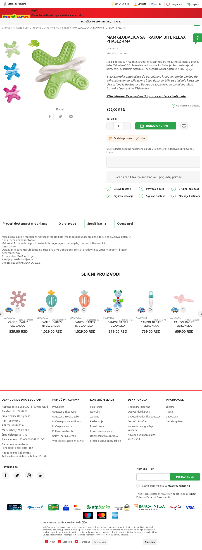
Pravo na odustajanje (101, 440)
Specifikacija (45, 223)
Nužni (53, 542)
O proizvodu (16, 223)
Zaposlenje (172, 425)
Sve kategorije (44, 13)
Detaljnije (187, 69)
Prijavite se (185, 485)
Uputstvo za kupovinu (64, 420)
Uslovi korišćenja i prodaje (104, 445)
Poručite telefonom (93, 21)
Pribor (54, 28)
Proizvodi (37, 28)
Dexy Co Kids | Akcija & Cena (16, 28)
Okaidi (102, 13)
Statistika (67, 542)
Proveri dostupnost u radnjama (29, 232)
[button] (184, 125)
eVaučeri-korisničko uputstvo (144, 425)
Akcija (62, 13)
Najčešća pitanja (175, 430)
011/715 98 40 (113, 21)
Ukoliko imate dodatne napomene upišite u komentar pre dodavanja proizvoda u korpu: (150, 150)
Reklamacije (96, 430)
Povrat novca (97, 435)
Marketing (85, 542)
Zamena (94, 425)
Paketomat (96, 415)
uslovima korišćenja (179, 494)
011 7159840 (20, 420)
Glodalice (64, 28)
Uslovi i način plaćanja (64, 445)
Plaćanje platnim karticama (67, 430)
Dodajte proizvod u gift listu (127, 138)
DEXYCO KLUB (81, 13)
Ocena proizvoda (78, 223)
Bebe (46, 28)
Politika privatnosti (62, 440)
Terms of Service (155, 506)
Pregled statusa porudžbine (105, 449)
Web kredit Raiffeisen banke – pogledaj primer (149, 177)
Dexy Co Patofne (137, 430)
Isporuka (95, 420)
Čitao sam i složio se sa (166, 494)
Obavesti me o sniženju (188, 105)
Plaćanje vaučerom (62, 435)
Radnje (170, 420)
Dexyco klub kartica (139, 420)
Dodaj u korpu (157, 125)
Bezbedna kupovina (139, 415)
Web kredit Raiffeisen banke (68, 449)
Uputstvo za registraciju (65, 425)
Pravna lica (58, 415)
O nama (170, 415)
